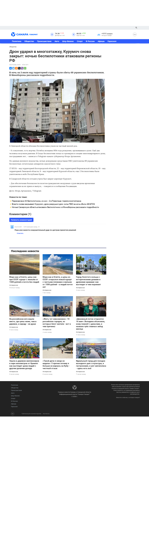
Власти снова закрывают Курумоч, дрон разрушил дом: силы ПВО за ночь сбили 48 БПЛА (53, 204)
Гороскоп (112, 41)
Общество (29, 41)
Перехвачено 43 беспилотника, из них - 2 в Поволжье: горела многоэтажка (46, 201)
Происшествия (44, 41)
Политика (16, 41)
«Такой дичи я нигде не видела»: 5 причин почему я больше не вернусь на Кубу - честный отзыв (56, 365)
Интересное (13, 285)
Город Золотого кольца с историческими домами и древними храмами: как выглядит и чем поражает (88, 281)
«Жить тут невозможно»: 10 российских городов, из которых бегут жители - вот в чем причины (57, 323)
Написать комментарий (21, 220)
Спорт (80, 41)
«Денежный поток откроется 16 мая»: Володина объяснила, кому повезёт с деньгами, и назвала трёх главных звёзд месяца (90, 324)
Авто (57, 41)
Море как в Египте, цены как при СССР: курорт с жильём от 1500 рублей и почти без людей (24, 279)
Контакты (46, 413)
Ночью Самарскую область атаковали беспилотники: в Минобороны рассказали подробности (55, 207)
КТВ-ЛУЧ (25, 65)
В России (90, 41)
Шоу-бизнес (68, 41)
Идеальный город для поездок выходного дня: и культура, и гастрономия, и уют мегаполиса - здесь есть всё (91, 365)
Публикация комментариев (31, 413)
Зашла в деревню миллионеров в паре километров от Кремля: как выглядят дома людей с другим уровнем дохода (24, 365)
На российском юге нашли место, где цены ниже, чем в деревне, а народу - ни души (22, 321)
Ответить (19, 233)
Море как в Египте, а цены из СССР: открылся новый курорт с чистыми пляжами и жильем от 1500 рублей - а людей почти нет (58, 282)
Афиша (101, 41)
